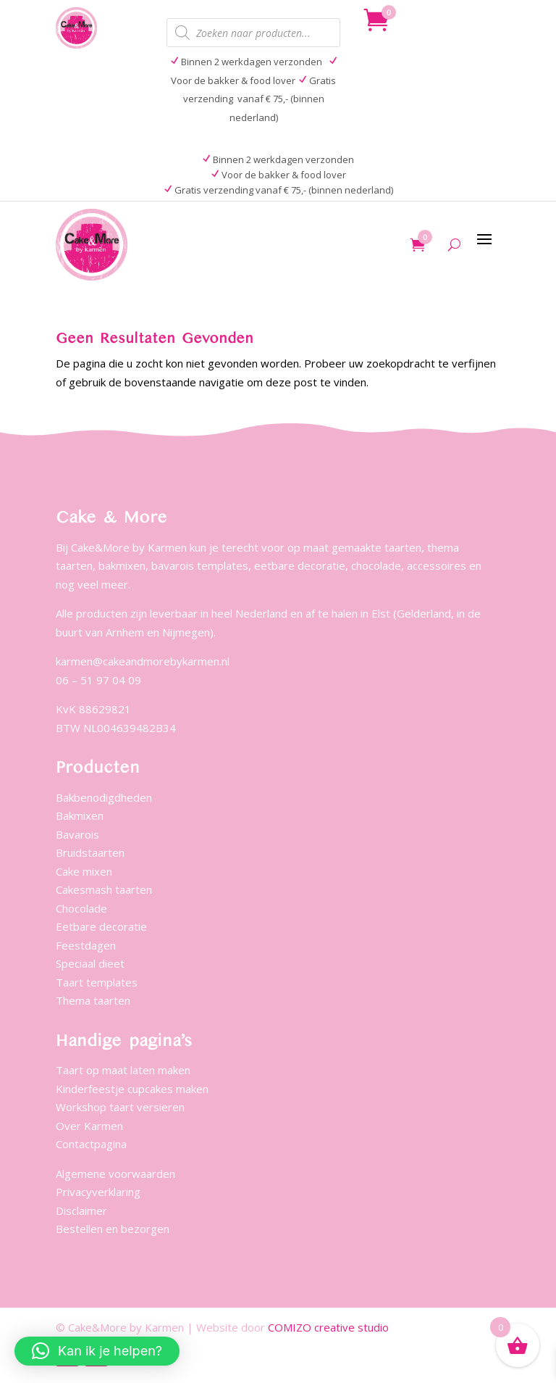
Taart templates (97, 982)
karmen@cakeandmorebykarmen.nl (142, 661)
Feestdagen (86, 945)
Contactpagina (91, 1144)
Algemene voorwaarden (115, 1173)
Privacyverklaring (98, 1191)
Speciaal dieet (90, 963)
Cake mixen (84, 871)
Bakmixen (80, 815)
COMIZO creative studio (328, 1327)
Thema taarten (93, 1000)
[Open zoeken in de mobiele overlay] (253, 32)
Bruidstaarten (90, 852)
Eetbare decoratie (101, 926)
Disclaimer (81, 1210)
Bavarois (77, 834)
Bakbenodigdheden (104, 797)
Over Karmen (89, 1125)
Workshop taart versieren (120, 1107)
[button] (97, 1351)
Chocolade (81, 908)
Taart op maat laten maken (123, 1070)
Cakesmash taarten (104, 889)
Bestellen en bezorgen (112, 1228)
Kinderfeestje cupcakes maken (132, 1088)
